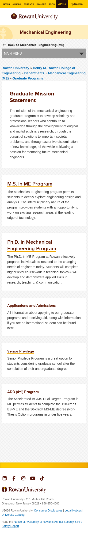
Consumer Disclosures (48, 510)
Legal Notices (73, 510)
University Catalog (13, 514)
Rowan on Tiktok (42, 478)
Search (83, 18)
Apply (62, 4)
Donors (41, 4)
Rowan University (40, 16)
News (6, 4)
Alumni (16, 4)
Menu (5, 17)
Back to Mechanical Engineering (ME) (36, 44)
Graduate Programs (27, 78)
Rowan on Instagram (23, 478)
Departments (34, 73)
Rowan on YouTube (33, 478)
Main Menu (13, 53)
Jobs (52, 4)
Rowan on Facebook (14, 478)
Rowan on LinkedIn (5, 478)
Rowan (77, 4)
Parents (28, 4)
